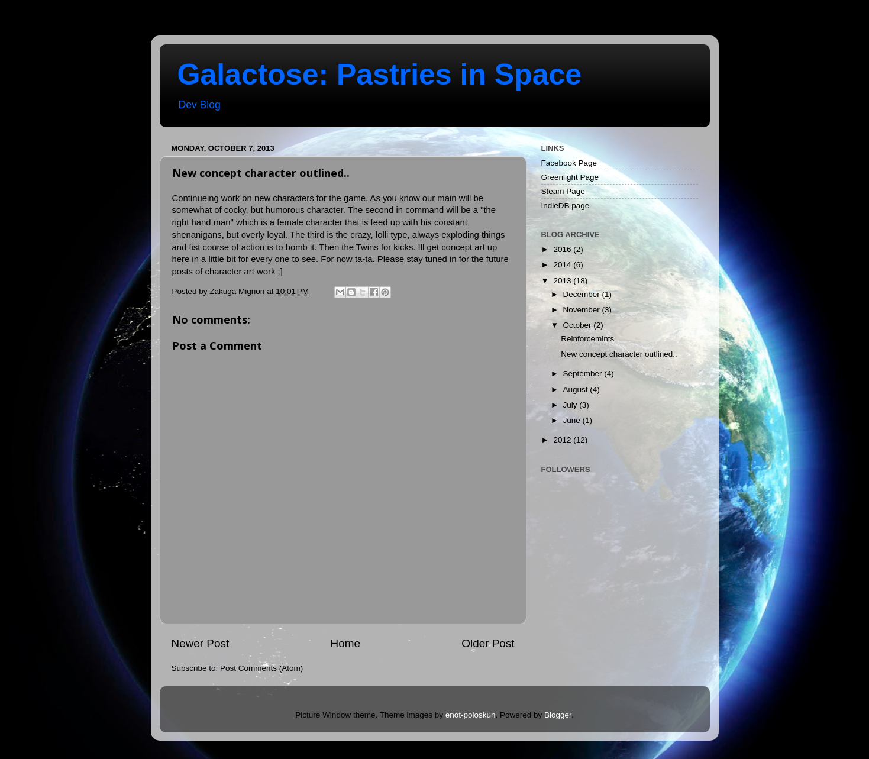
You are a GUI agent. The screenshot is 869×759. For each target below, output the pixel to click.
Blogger (557, 714)
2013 (563, 280)
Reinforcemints (587, 338)
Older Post (487, 643)
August (576, 389)
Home (345, 643)
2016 (563, 249)
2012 (563, 439)
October (578, 325)
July (571, 405)
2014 (563, 264)
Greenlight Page (570, 177)
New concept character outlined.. (619, 354)
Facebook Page (569, 163)
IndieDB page (565, 205)
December (582, 294)
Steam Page (563, 191)
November (582, 309)
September (584, 373)
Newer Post (201, 643)
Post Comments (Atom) (261, 668)
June (573, 420)
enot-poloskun (470, 714)
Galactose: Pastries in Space (379, 74)
